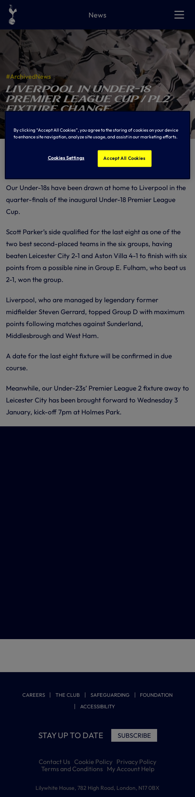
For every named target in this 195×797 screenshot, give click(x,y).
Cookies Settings (66, 157)
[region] (97, 145)
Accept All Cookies (124, 158)
